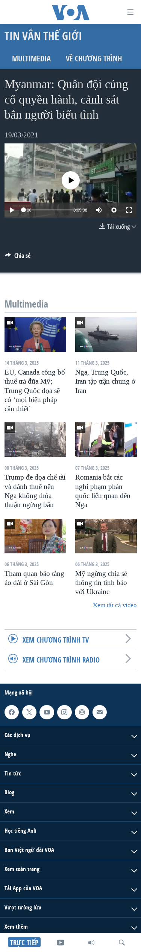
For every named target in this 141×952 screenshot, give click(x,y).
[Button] (17, 257)
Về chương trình (94, 58)
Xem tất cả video (114, 605)
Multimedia (31, 58)
